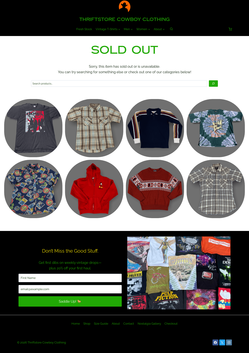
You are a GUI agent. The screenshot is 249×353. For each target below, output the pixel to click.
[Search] (213, 83)
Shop (86, 323)
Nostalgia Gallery (149, 323)
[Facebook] (215, 342)
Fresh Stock (84, 29)
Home (75, 323)
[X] (222, 342)
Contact (128, 323)
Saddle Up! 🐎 (70, 301)
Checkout (171, 323)
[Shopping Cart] (230, 29)
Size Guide (101, 323)
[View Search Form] (171, 29)
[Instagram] (229, 342)
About (116, 323)
